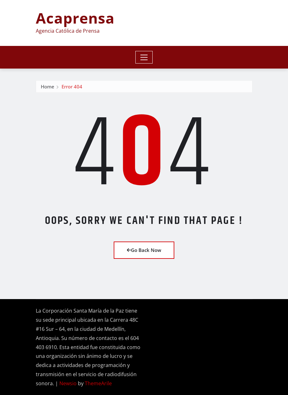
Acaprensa (75, 18)
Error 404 (72, 88)
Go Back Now (144, 250)
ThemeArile (98, 383)
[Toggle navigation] (144, 57)
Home (47, 88)
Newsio (68, 383)
